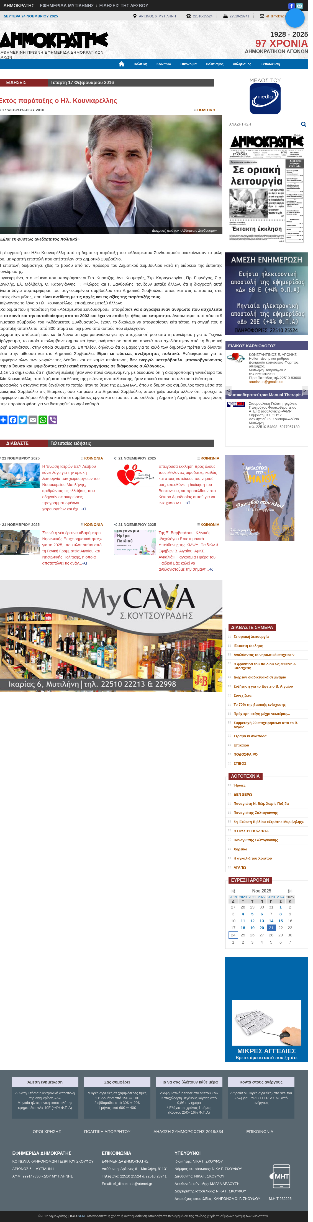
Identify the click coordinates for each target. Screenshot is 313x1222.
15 (280, 921)
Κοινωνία (163, 64)
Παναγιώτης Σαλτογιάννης (256, 813)
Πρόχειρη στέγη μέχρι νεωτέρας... (262, 714)
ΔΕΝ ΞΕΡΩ (243, 794)
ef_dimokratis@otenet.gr (284, 16)
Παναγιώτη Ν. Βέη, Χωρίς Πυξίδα (261, 803)
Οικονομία (189, 64)
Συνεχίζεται (243, 695)
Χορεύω (240, 849)
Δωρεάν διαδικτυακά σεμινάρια (260, 677)
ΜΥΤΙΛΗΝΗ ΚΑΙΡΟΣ (267, 979)
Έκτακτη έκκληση (248, 646)
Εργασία (42, 74)
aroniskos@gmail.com (266, 382)
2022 (262, 897)
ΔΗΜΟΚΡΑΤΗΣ (19, 5)
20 (262, 928)
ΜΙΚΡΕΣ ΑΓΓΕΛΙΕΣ (267, 1050)
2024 (280, 897)
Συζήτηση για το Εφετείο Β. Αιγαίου (263, 686)
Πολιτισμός (215, 64)
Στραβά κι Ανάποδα (250, 736)
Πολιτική (140, 64)
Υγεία (92, 74)
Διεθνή (133, 74)
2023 (271, 897)
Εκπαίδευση (270, 64)
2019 (233, 897)
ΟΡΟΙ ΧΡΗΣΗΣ (47, 1131)
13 (262, 921)
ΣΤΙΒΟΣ (240, 763)
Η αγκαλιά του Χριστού (253, 858)
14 (271, 921)
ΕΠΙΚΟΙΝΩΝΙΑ (259, 1131)
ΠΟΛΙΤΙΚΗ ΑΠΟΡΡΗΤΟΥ (107, 1131)
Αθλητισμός (242, 64)
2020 (243, 897)
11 (243, 921)
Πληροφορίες (158, 74)
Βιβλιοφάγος (68, 74)
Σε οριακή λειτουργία (251, 636)
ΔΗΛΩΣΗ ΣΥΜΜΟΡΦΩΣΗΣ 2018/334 (188, 1131)
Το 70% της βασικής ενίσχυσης (260, 705)
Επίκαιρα (241, 745)
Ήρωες (240, 785)
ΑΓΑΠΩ (240, 867)
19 (252, 928)
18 (243, 928)
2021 (252, 897)
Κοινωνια (93, 458)
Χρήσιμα (112, 74)
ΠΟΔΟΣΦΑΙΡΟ (246, 754)
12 (252, 921)
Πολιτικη (206, 110)
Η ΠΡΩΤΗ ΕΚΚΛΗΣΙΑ (251, 831)
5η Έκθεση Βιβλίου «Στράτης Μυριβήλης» (269, 822)
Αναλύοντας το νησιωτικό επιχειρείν (264, 655)
